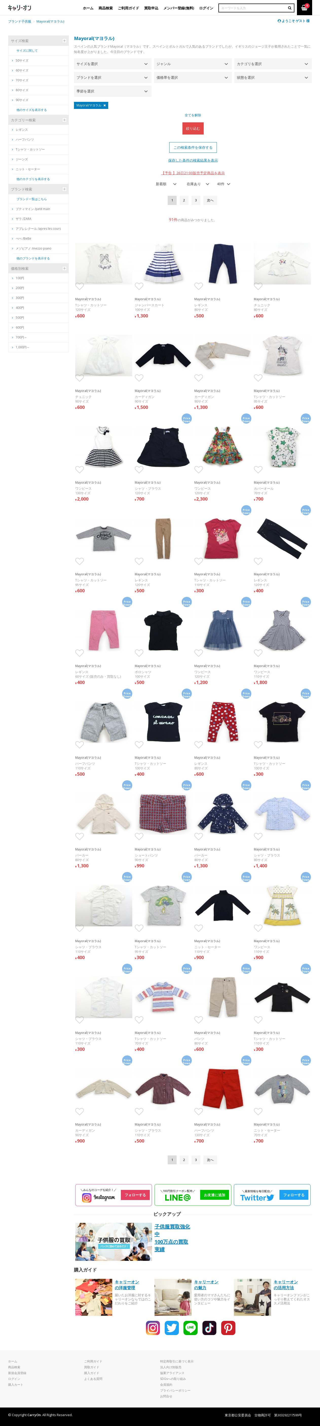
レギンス (20, 129)
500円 (20, 317)
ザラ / (21, 219)
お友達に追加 (214, 1194)
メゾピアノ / (31, 248)
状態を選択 (246, 77)
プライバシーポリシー (175, 1390)
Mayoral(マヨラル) (50, 21)
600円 (20, 327)
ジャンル (164, 63)
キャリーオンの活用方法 (286, 1284)
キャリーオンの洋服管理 (127, 1284)
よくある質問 (93, 1379)
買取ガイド (91, 1367)
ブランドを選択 (89, 77)
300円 (20, 298)
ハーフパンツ (23, 139)
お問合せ (166, 1396)
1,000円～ (23, 347)
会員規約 (166, 1384)
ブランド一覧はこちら (31, 199)
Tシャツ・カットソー (28, 149)
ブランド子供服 (19, 21)
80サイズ (20, 90)
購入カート (15, 1384)
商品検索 (14, 1367)
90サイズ (20, 100)
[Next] (210, 200)
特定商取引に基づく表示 (177, 1361)
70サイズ (20, 80)
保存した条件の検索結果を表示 (193, 160)
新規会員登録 (17, 1373)
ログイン (14, 1379)
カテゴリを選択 (249, 63)
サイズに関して (27, 50)
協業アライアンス (172, 1373)
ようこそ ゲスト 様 (294, 20)
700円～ (21, 337)
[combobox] (164, 183)
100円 (20, 278)
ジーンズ (20, 159)
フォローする (135, 1194)
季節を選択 (85, 91)
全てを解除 (193, 115)
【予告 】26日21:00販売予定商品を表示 (193, 172)
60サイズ (20, 70)
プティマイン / (31, 209)
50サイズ (20, 60)
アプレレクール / (36, 228)
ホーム (12, 1361)
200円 (20, 288)
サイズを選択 (87, 63)
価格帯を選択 (167, 77)
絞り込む (193, 128)
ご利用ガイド (93, 1361)
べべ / (21, 238)
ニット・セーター (26, 169)
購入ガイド (91, 1373)
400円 (20, 308)
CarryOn (34, 1415)
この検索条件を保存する (193, 147)
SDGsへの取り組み (173, 1379)
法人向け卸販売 (170, 1367)
